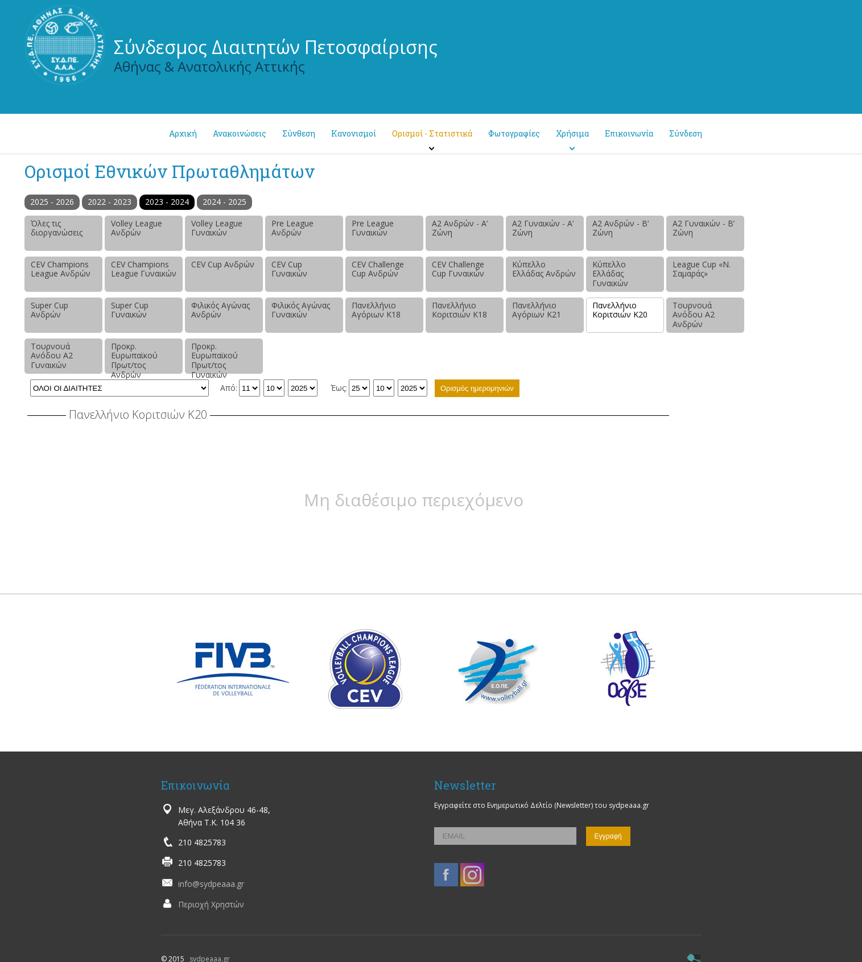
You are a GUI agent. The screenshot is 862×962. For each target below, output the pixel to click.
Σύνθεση (298, 133)
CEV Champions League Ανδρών (60, 269)
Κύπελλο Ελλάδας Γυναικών (610, 274)
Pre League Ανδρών (292, 228)
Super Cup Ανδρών (49, 310)
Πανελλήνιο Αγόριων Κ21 (536, 310)
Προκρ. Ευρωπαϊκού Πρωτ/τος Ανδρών (134, 357)
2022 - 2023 (109, 201)
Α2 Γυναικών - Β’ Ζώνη (704, 228)
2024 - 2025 (224, 201)
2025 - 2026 (52, 201)
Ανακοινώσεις (239, 133)
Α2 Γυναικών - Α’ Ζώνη (543, 228)
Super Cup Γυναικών (130, 310)
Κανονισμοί (353, 133)
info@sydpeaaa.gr (211, 883)
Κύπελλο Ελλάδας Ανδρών (544, 269)
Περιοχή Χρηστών (211, 904)
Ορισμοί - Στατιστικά (432, 133)
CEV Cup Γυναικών (289, 269)
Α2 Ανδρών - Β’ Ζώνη (620, 228)
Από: (228, 387)
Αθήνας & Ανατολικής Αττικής (209, 66)
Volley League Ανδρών (136, 228)
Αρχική (183, 133)
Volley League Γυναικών (216, 228)
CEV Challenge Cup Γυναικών (458, 269)
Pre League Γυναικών (373, 228)
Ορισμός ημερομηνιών (477, 388)
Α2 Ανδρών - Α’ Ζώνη (460, 228)
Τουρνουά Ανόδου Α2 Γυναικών (52, 356)
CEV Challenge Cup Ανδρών (378, 269)
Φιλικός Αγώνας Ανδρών (220, 310)
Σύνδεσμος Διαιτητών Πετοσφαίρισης (276, 47)
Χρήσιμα (572, 133)
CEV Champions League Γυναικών (143, 269)
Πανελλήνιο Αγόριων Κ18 (376, 310)
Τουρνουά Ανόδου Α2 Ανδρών (694, 315)
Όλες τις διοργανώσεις (57, 228)
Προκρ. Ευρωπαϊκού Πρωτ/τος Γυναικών (214, 357)
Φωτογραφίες (514, 133)
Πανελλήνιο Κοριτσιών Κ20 (619, 310)
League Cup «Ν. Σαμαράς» (702, 269)
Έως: (339, 387)
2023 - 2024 (167, 201)
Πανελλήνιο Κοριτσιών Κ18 (459, 310)
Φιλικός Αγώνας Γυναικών (300, 310)
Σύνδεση (685, 133)
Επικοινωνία (629, 133)
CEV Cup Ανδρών (222, 264)
